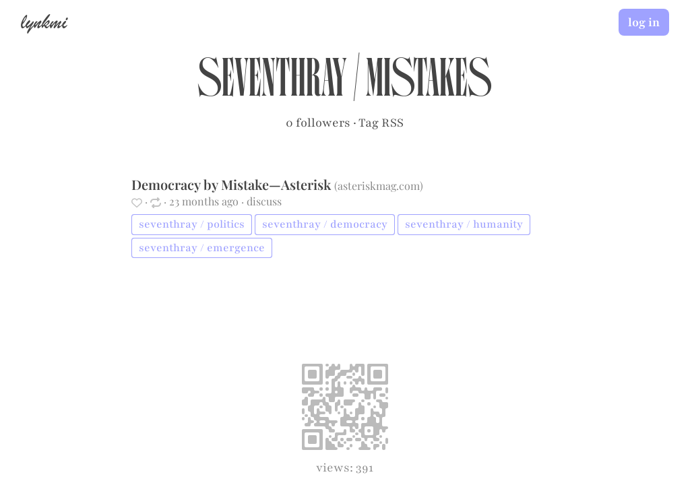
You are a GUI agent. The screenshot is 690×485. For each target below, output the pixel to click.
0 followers (318, 123)
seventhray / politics (192, 224)
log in (644, 22)
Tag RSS (381, 123)
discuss (264, 201)
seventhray (272, 85)
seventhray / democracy (324, 224)
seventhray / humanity (464, 224)
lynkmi (44, 21)
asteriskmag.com (379, 186)
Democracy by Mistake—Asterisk (232, 184)
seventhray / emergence (202, 247)
